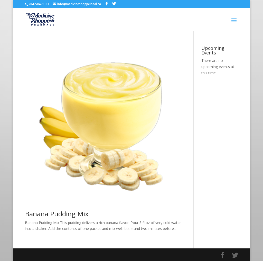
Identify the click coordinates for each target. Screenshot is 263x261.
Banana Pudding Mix (57, 213)
